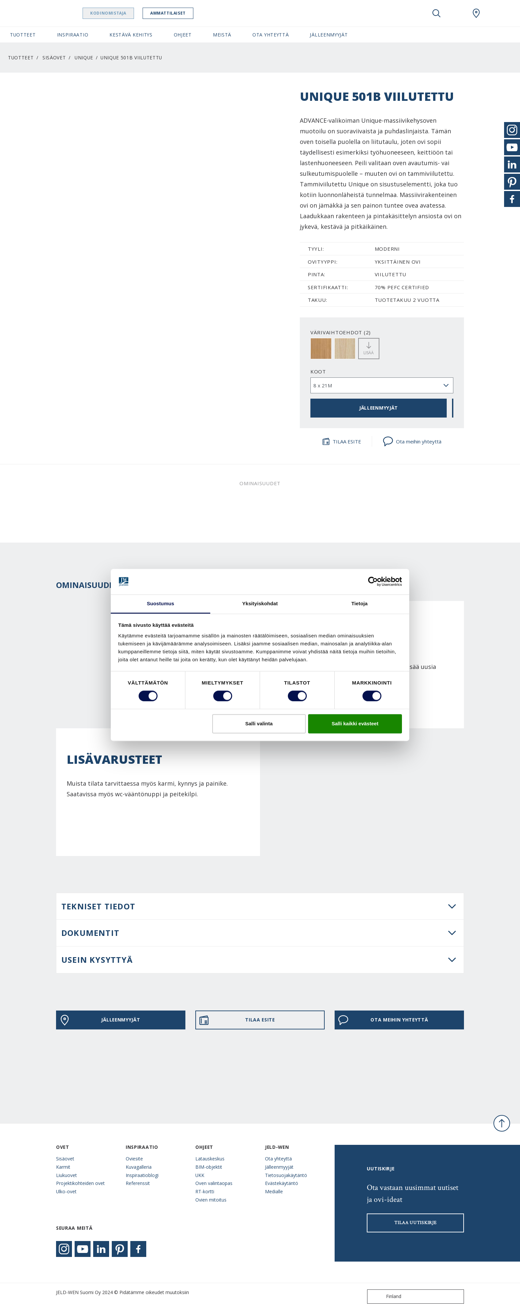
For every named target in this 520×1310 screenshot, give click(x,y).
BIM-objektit (208, 1167)
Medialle (274, 1191)
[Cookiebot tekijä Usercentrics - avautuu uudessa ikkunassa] (373, 582)
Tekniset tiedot (98, 906)
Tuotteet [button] (23, 35)
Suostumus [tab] (160, 603)
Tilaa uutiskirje (415, 1223)
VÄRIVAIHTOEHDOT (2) (340, 332)
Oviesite (134, 1158)
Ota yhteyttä (278, 1158)
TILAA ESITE (341, 441)
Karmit (63, 1167)
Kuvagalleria (139, 1167)
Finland (385, 1296)
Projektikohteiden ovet (80, 1183)
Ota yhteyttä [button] (270, 35)
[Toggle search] (436, 13)
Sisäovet (54, 57)
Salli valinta (259, 723)
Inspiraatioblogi (142, 1175)
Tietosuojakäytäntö (286, 1175)
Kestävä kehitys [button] (130, 35)
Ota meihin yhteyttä (412, 441)
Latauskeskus (210, 1158)
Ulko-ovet (66, 1191)
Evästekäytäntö (281, 1183)
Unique (84, 57)
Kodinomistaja (125, 13)
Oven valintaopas (213, 1183)
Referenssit (138, 1183)
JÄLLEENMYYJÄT (378, 408)
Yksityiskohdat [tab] (260, 603)
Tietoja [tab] (360, 603)
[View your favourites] (456, 13)
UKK (199, 1175)
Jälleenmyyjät (279, 1167)
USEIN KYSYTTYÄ (97, 959)
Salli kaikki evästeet (355, 723)
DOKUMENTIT (90, 932)
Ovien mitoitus (211, 1200)
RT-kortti (204, 1191)
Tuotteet (21, 57)
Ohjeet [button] (183, 35)
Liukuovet (66, 1175)
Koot (318, 371)
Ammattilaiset (185, 13)
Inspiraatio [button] (73, 35)
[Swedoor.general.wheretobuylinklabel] (476, 13)
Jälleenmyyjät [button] (329, 35)
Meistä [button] (222, 35)
